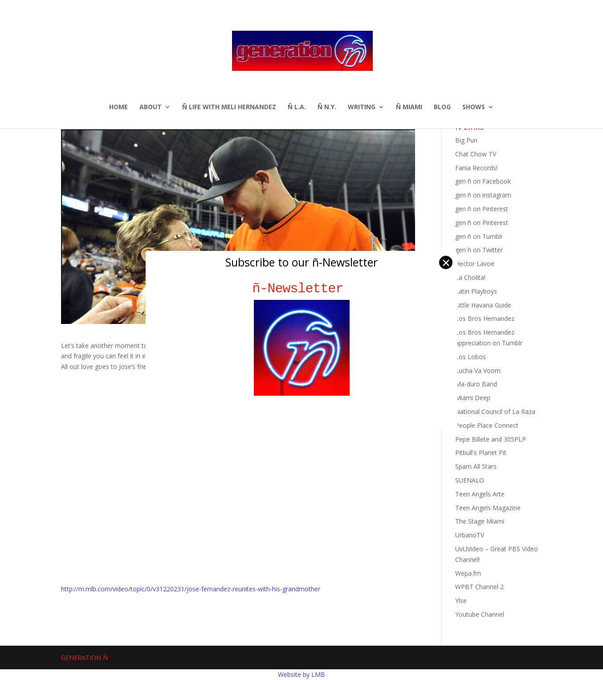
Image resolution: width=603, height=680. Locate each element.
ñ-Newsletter (302, 288)
